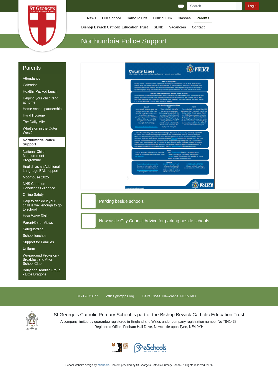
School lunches (34, 235)
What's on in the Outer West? (40, 130)
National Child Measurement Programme (34, 156)
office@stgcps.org (120, 296)
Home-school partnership (42, 109)
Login (252, 6)
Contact (198, 27)
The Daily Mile (34, 122)
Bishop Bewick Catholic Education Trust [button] (114, 27)
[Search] (211, 6)
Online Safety (33, 194)
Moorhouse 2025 (36, 177)
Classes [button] (184, 18)
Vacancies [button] (177, 27)
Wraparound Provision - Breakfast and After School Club (41, 259)
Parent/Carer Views (38, 222)
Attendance (31, 78)
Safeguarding (33, 229)
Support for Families (38, 242)
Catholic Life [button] (137, 18)
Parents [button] (203, 18)
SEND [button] (158, 27)
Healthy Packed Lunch (40, 91)
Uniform (29, 248)
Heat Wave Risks (36, 216)
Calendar (30, 85)
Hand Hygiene (34, 115)
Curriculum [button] (162, 18)
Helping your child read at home (40, 100)
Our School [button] (111, 18)
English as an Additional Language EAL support (41, 169)
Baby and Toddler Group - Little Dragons (41, 272)
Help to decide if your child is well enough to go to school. (42, 205)
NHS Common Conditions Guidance (39, 186)
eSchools (103, 365)
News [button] (91, 18)
